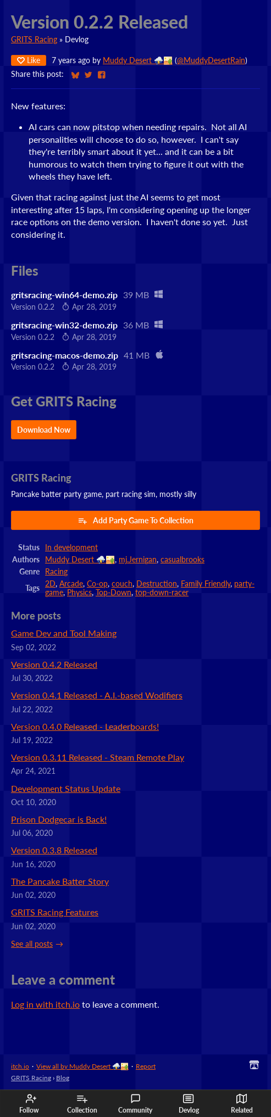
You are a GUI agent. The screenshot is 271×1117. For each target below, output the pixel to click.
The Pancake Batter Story (60, 881)
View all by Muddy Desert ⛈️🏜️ (82, 1066)
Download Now (43, 429)
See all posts (32, 944)
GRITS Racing (34, 39)
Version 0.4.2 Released (54, 664)
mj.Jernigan (138, 559)
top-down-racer (162, 592)
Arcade (71, 583)
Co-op (97, 583)
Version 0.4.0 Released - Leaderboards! (85, 726)
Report (146, 1066)
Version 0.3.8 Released (54, 850)
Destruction (156, 583)
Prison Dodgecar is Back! (59, 819)
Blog (62, 1078)
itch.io (20, 1066)
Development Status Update (65, 788)
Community (135, 1103)
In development (71, 547)
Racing (56, 571)
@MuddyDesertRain (211, 60)
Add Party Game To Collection (135, 521)
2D (50, 583)
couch (122, 583)
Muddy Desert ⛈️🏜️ (138, 60)
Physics (79, 592)
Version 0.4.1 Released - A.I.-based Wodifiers (96, 695)
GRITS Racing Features (54, 912)
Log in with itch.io (45, 1004)
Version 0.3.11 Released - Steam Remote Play (97, 757)
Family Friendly (205, 583)
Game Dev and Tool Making (64, 633)
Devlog (189, 1103)
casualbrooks (182, 559)
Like (28, 60)
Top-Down (113, 592)
